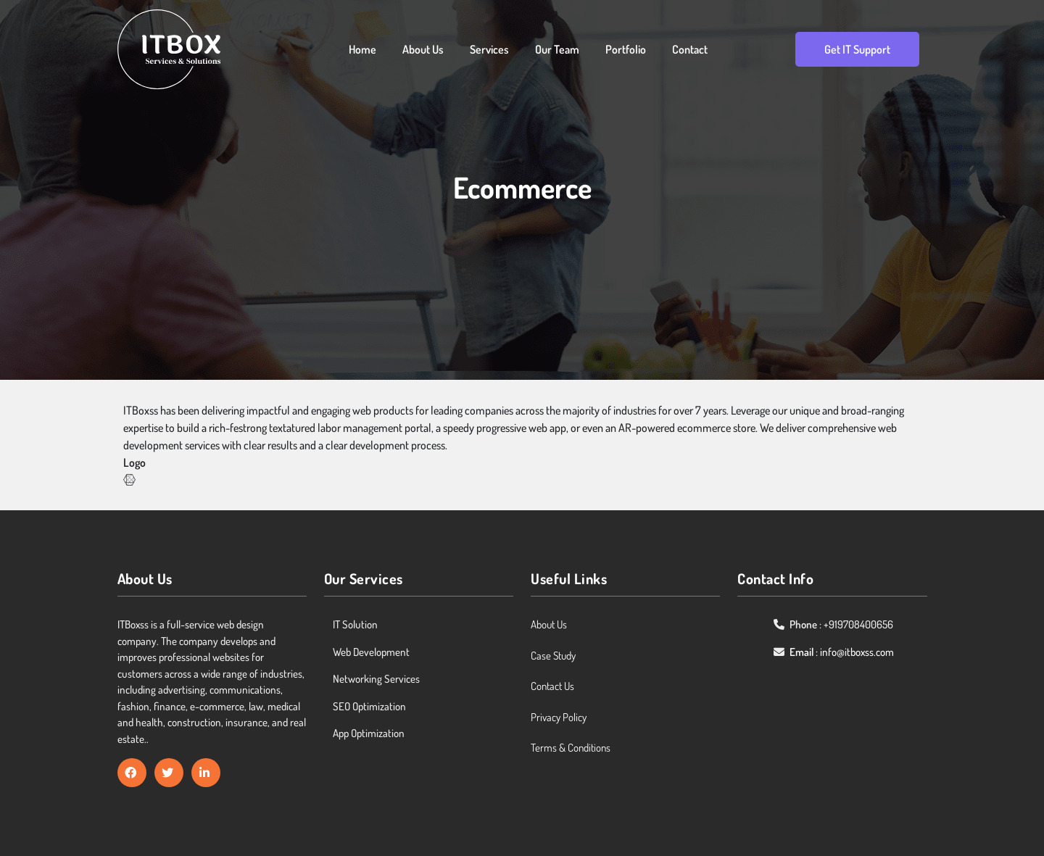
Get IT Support (857, 49)
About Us (423, 49)
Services (489, 49)
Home (362, 49)
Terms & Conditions (570, 748)
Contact (690, 49)
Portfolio (625, 49)
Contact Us (552, 686)
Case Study (553, 655)
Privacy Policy (559, 717)
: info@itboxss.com (842, 652)
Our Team (557, 49)
